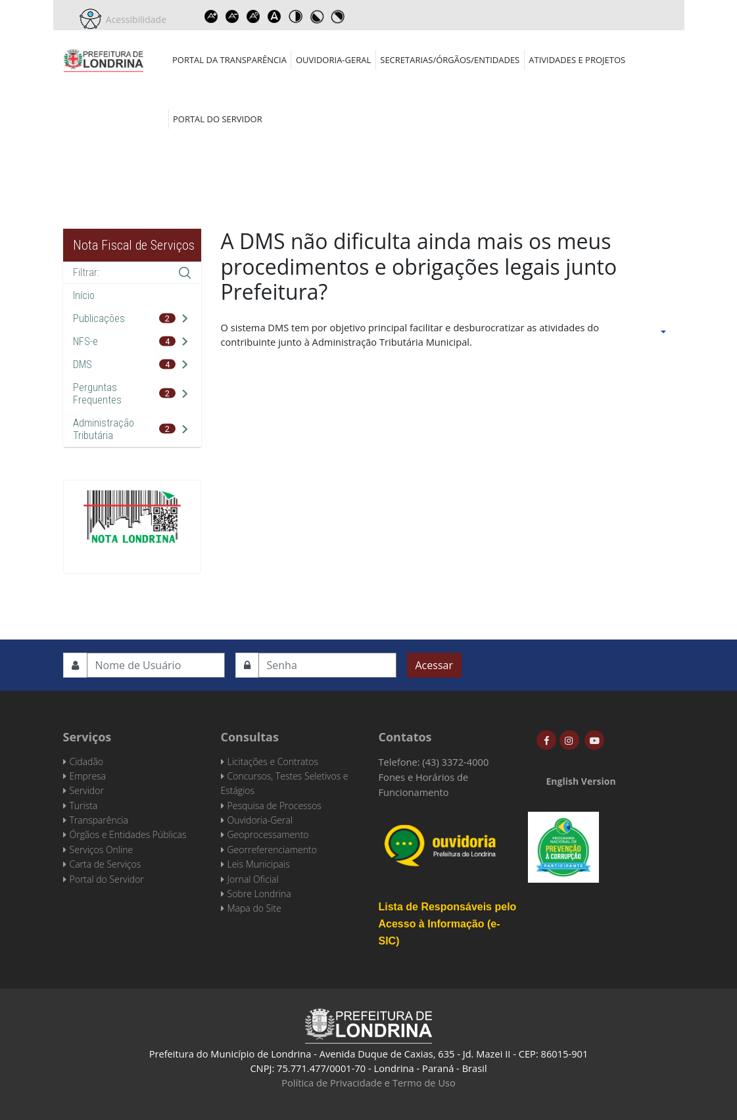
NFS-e (85, 341)
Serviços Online (101, 849)
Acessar (434, 665)
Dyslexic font (274, 16)
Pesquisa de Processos (274, 805)
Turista (84, 805)
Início (84, 295)
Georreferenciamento (272, 849)
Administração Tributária (103, 429)
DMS (82, 364)
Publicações (99, 318)
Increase (211, 16)
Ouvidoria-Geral (333, 60)
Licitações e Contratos (272, 761)
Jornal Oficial (253, 879)
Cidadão (87, 761)
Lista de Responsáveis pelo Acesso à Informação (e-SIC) (448, 923)
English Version (581, 781)
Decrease (232, 16)
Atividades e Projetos (577, 60)
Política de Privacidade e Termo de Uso (368, 1082)
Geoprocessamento (268, 834)
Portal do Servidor (217, 119)
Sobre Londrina (259, 893)
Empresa (88, 776)
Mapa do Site (254, 908)
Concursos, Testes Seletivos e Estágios (284, 783)
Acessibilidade (134, 19)
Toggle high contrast (295, 16)
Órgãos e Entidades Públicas (128, 834)
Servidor (87, 790)
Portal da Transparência (229, 60)
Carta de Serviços (105, 864)
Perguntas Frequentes (97, 393)
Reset (253, 16)
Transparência (99, 820)
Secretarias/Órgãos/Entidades (449, 60)
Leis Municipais (258, 864)
